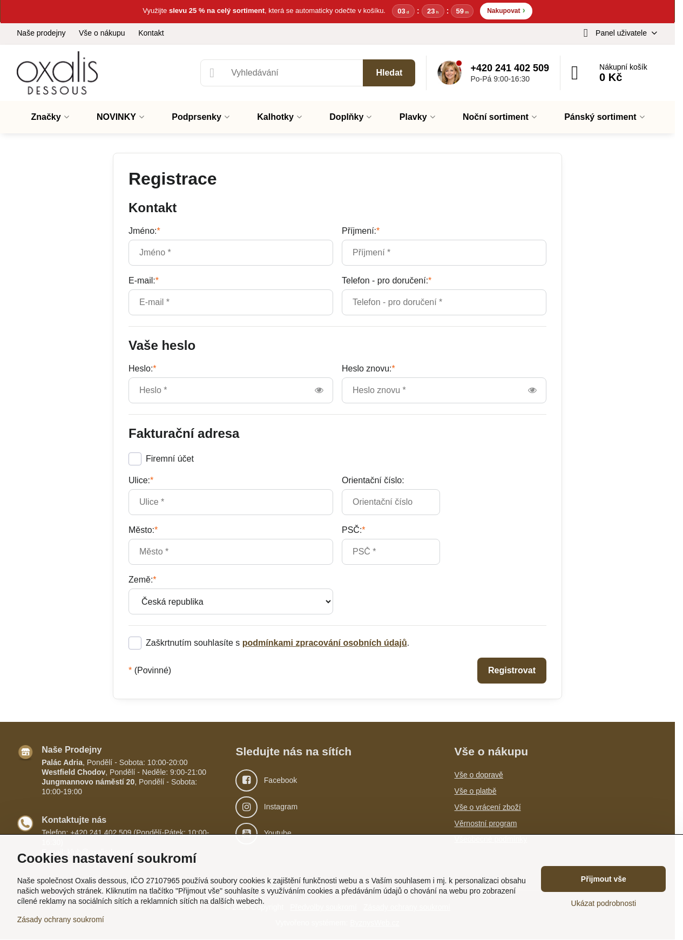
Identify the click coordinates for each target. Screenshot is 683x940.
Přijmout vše (603, 879)
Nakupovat (506, 10)
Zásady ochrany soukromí (60, 919)
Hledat (389, 73)
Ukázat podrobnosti (604, 903)
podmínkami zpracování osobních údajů (324, 643)
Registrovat (512, 670)
